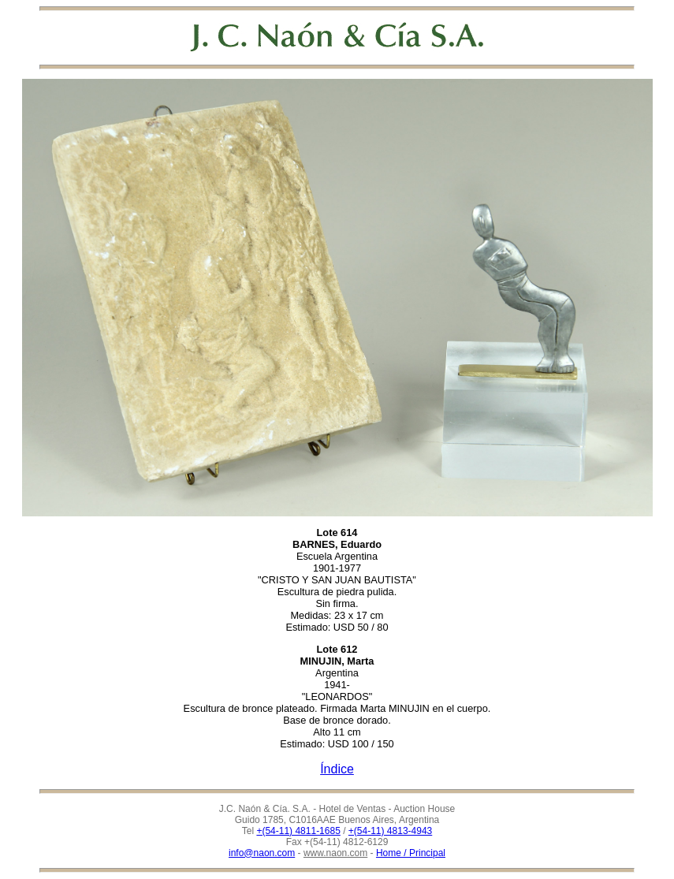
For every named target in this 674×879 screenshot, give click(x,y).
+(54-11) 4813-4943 (390, 830)
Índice (337, 769)
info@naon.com (262, 853)
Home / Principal (410, 853)
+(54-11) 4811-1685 (298, 830)
